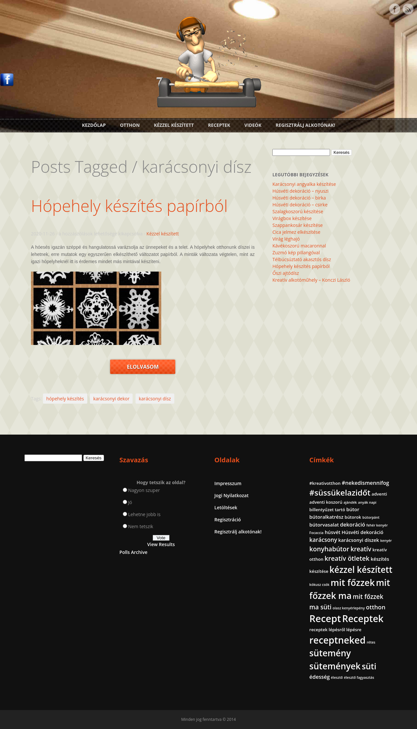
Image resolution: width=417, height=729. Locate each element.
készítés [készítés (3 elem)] (380, 559)
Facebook (394, 9)
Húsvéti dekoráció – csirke (299, 204)
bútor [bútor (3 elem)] (352, 509)
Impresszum (227, 483)
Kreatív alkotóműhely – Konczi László (311, 280)
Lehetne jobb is (144, 514)
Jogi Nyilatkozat (231, 495)
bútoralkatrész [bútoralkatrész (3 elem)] (326, 516)
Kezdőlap (94, 125)
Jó (130, 502)
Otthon (130, 125)
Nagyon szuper (144, 490)
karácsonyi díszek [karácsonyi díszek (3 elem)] (358, 540)
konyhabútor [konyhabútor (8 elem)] (329, 548)
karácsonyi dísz (155, 398)
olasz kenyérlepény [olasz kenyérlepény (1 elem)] (349, 608)
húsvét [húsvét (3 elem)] (332, 532)
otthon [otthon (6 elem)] (375, 607)
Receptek (219, 125)
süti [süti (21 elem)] (369, 666)
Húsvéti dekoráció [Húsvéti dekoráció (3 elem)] (362, 532)
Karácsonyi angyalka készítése (304, 184)
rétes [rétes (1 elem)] (371, 642)
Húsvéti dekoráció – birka (299, 198)
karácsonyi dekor (111, 398)
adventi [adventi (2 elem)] (379, 494)
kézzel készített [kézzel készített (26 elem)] (360, 569)
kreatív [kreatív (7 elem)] (361, 549)
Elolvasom (143, 366)
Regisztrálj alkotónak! (305, 125)
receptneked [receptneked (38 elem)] (337, 640)
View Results (161, 544)
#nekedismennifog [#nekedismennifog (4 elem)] (365, 482)
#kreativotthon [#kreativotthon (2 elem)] (325, 483)
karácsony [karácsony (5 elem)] (323, 539)
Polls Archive (134, 552)
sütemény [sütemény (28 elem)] (330, 653)
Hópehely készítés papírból (129, 206)
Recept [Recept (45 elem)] (325, 618)
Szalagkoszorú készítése (297, 211)
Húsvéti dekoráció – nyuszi (300, 191)
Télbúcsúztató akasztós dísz (301, 259)
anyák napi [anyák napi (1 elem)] (367, 502)
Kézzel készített (174, 125)
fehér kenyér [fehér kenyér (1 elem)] (377, 525)
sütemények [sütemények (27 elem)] (335, 666)
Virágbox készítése (291, 218)
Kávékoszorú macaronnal (299, 246)
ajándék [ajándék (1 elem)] (350, 502)
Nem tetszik (140, 526)
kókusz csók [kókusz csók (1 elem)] (319, 584)
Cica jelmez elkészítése (296, 232)
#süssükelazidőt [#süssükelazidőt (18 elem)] (339, 492)
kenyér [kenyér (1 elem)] (386, 540)
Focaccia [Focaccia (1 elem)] (316, 532)
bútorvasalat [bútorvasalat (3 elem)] (324, 524)
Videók (252, 125)
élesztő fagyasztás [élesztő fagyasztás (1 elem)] (359, 677)
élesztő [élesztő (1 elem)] (337, 677)
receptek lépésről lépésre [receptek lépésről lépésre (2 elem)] (335, 629)
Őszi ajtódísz (285, 273)
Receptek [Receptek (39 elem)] (362, 618)
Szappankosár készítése (297, 225)
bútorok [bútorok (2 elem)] (353, 517)
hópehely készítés (65, 398)
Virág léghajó (286, 239)
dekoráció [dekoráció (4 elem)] (352, 524)
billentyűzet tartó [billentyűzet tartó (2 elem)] (327, 510)
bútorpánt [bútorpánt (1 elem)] (371, 517)
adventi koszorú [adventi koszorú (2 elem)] (325, 502)
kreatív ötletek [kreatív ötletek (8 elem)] (346, 558)
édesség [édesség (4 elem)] (319, 676)
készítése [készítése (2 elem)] (318, 571)
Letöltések (225, 507)
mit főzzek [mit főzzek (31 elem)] (353, 582)
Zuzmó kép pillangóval (296, 252)
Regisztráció (227, 519)
